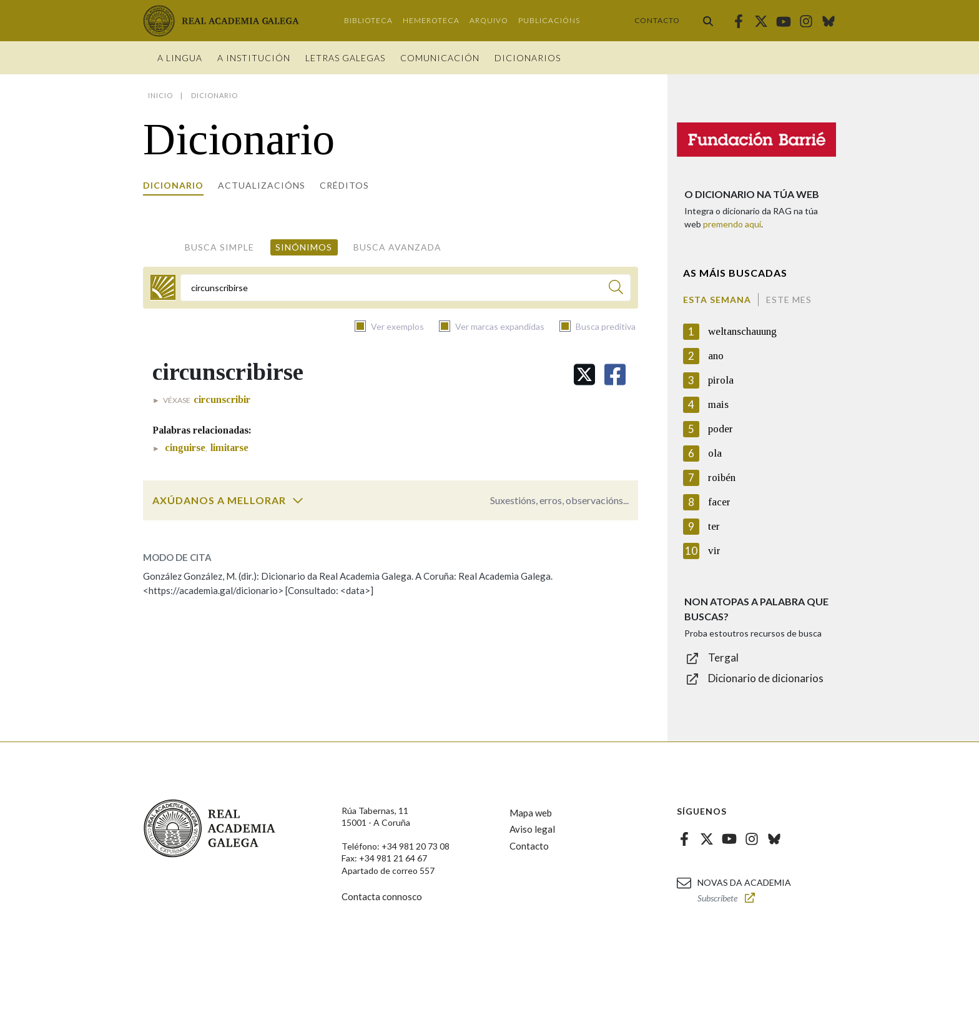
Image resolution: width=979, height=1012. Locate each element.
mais (718, 404)
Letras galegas (345, 57)
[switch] (298, 500)
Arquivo (489, 20)
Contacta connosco (382, 896)
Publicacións (549, 20)
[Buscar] (616, 289)
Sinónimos (303, 247)
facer (719, 502)
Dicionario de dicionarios (766, 678)
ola (715, 453)
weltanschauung (742, 331)
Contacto (657, 20)
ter (714, 526)
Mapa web (530, 812)
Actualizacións (261, 185)
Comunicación (440, 57)
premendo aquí (732, 224)
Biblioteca (368, 20)
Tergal (723, 657)
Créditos (344, 185)
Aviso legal (532, 829)
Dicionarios (527, 57)
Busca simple (219, 247)
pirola (721, 380)
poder (720, 429)
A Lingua (179, 57)
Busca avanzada (397, 247)
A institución (253, 57)
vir (714, 551)
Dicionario (173, 185)
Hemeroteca (431, 20)
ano (716, 356)
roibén (721, 478)
